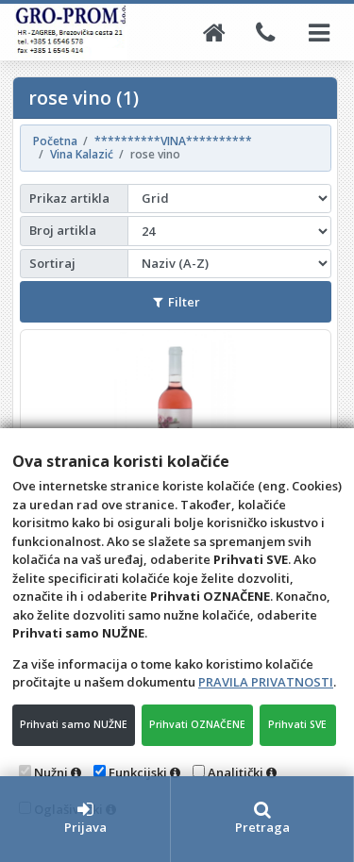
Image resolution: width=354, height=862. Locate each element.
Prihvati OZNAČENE (197, 724)
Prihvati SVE (297, 724)
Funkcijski (138, 772)
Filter (176, 301)
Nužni (51, 772)
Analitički (235, 772)
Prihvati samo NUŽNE (73, 724)
